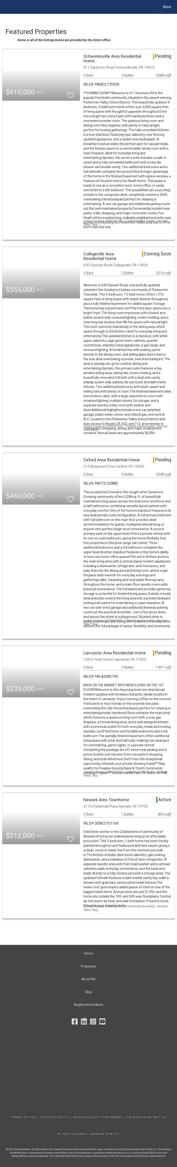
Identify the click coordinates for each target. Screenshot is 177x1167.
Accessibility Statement (98, 1117)
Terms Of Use (23, 1117)
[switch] (71, 93)
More (167, 7)
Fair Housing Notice (146, 1117)
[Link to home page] (5, 7)
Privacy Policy (55, 1117)
